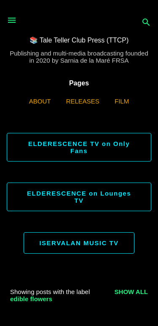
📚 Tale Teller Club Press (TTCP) (79, 40)
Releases (82, 101)
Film (122, 101)
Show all (131, 291)
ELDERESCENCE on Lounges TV (79, 197)
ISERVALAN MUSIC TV (78, 242)
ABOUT (40, 101)
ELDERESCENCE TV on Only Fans (79, 147)
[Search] (146, 23)
